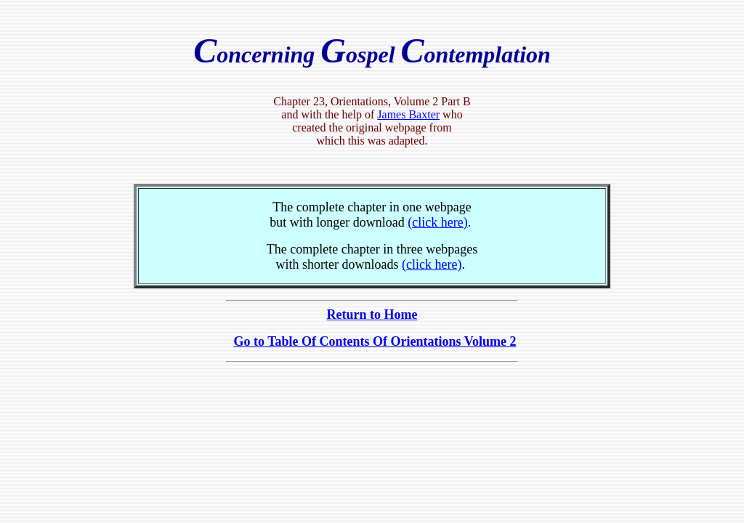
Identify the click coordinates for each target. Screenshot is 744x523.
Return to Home (372, 314)
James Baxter (408, 114)
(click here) (437, 222)
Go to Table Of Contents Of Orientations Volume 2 (374, 341)
